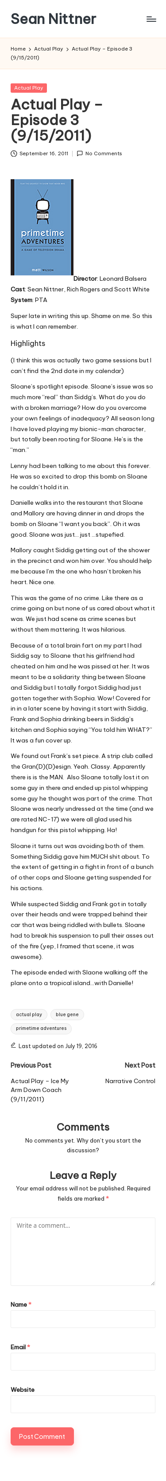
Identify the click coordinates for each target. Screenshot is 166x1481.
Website (23, 1390)
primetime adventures (41, 1028)
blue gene (67, 1014)
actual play (29, 1014)
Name (21, 1304)
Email (20, 1347)
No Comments (99, 153)
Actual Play (28, 88)
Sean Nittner (53, 19)
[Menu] (151, 18)
